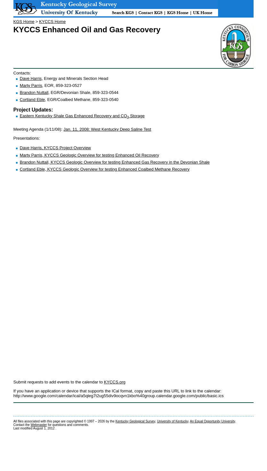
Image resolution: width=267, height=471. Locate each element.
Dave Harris (31, 78)
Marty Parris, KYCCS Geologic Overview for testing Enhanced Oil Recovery (89, 155)
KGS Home (24, 21)
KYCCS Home (52, 21)
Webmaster (39, 425)
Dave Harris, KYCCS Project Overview (55, 147)
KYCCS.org (114, 382)
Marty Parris (31, 85)
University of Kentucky (172, 421)
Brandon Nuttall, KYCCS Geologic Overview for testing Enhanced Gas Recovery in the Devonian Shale (115, 162)
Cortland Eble (32, 99)
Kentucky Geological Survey (135, 421)
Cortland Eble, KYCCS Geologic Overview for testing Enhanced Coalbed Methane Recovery (105, 169)
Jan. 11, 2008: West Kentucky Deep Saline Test (107, 129)
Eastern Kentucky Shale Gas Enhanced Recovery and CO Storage (82, 115)
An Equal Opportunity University (212, 421)
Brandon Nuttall (34, 92)
